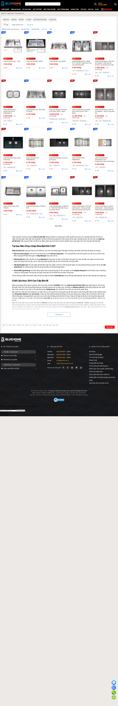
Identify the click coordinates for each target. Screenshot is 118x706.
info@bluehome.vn (62, 360)
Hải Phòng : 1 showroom (12, 365)
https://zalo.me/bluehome (64, 363)
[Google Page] (67, 367)
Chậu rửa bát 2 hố (17, 25)
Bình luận (110, 327)
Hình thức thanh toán (96, 372)
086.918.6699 (60, 352)
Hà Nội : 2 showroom (11, 352)
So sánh (20, 68)
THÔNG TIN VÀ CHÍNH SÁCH (100, 347)
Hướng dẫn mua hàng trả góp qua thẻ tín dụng (102, 378)
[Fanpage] (63, 367)
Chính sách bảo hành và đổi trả (99, 374)
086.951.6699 (60, 357)
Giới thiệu (92, 352)
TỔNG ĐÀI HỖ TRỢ (56, 347)
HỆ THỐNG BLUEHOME (10, 347)
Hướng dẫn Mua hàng (96, 363)
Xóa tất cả (30, 25)
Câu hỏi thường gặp (95, 354)
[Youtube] (72, 367)
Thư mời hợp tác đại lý (96, 357)
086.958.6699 (60, 354)
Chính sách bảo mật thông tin (98, 366)
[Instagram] (76, 367)
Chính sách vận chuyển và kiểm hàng (101, 369)
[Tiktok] (81, 367)
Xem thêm (58, 226)
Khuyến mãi (93, 360)
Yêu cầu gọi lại (21, 410)
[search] (59, 4)
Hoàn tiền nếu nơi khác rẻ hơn (99, 383)
